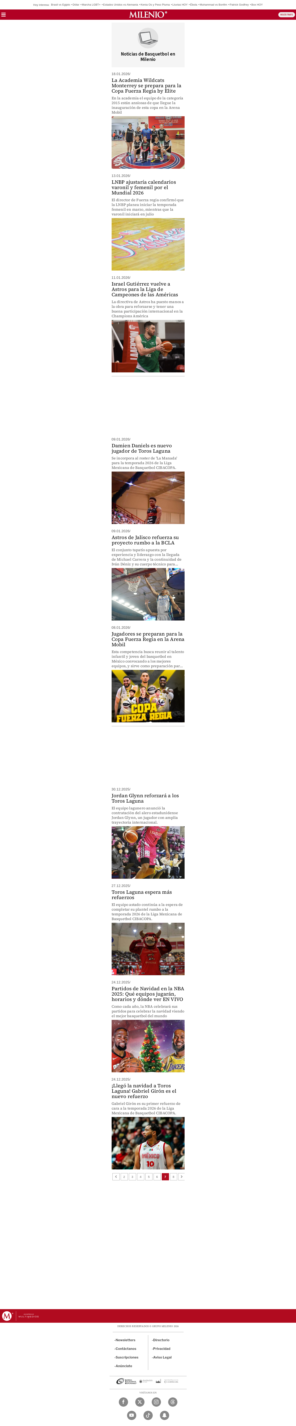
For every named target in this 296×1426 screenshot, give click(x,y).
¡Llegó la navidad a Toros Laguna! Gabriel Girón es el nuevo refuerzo (144, 1091)
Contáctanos (126, 1349)
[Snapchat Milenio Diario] (164, 1415)
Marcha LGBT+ (91, 4)
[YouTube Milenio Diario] (131, 1415)
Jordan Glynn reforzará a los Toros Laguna (145, 798)
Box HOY (257, 4)
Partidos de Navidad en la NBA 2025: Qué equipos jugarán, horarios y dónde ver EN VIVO (148, 994)
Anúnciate (124, 1366)
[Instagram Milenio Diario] (156, 1402)
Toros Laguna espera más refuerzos (142, 895)
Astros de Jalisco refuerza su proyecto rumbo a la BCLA (145, 540)
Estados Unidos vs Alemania (120, 4)
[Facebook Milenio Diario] (123, 1402)
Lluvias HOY (179, 4)
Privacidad (161, 1349)
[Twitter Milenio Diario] (140, 1402)
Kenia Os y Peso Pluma (155, 4)
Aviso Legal (162, 1357)
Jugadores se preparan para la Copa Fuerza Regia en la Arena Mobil (148, 639)
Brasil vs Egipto (60, 4)
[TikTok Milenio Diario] (148, 1415)
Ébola (193, 4)
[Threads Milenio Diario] (172, 1402)
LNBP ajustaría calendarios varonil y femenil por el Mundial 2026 (144, 187)
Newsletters (125, 1340)
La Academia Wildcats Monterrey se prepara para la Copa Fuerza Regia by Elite (147, 85)
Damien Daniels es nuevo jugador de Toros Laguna (142, 448)
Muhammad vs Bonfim (213, 4)
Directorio (161, 1340)
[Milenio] (148, 14)
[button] (3, 16)
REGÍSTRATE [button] (286, 14)
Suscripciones (127, 1357)
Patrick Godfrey (239, 4)
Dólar (76, 4)
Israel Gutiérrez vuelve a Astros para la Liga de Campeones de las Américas (145, 289)
